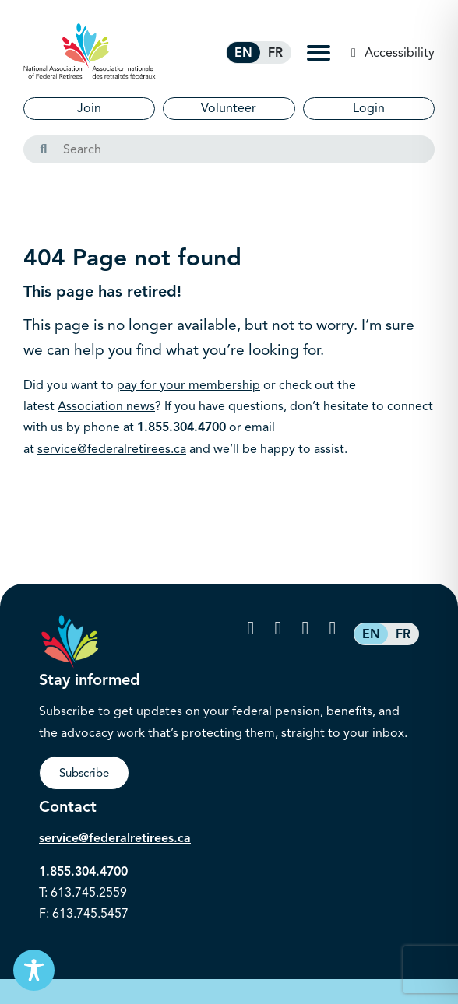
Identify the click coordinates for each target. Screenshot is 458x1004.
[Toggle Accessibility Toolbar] (34, 970)
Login (369, 108)
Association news (106, 406)
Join (89, 108)
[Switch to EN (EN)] (243, 52)
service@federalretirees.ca (111, 449)
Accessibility (398, 53)
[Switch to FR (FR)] (275, 52)
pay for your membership (188, 385)
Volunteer (228, 108)
